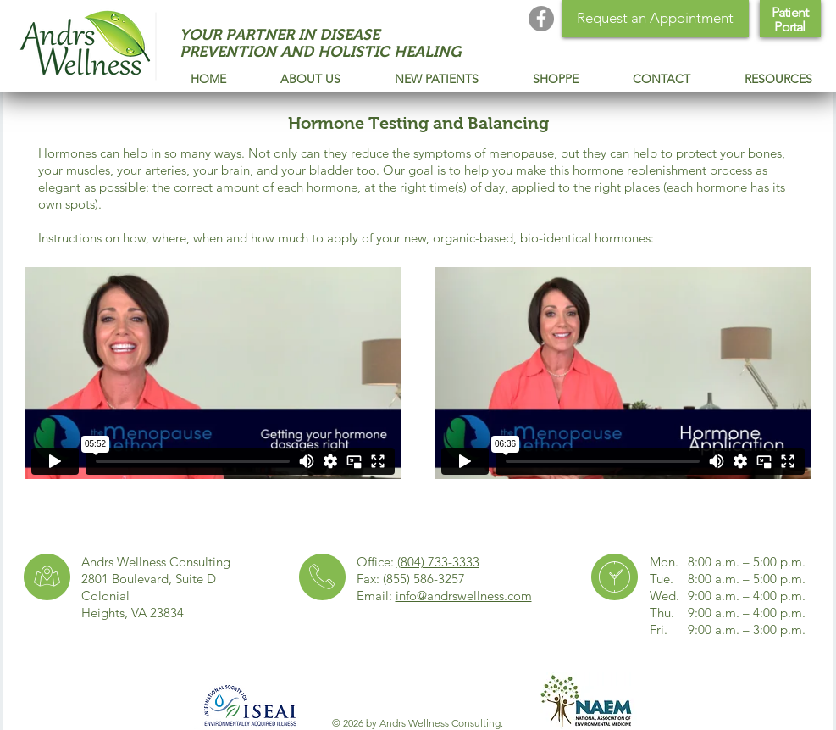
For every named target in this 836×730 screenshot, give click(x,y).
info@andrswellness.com (464, 596)
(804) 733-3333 (438, 562)
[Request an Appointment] (655, 18)
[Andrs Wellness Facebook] (541, 18)
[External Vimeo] (213, 373)
